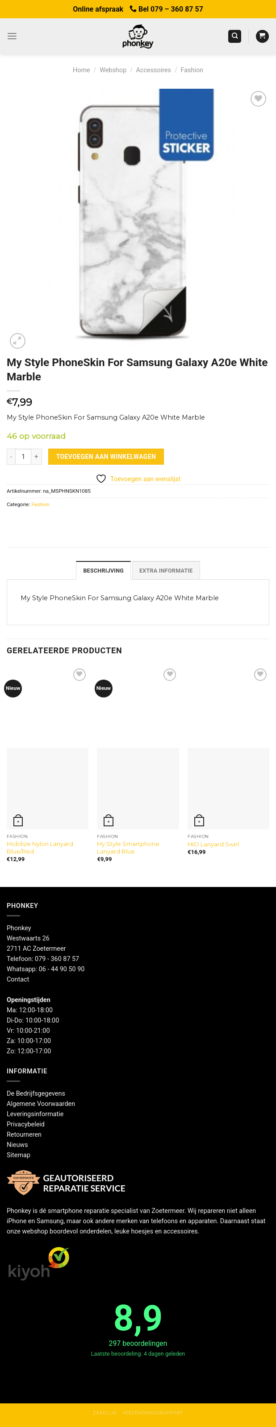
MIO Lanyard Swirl (213, 843)
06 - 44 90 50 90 (62, 968)
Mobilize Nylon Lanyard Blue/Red (40, 847)
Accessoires (153, 70)
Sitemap (18, 1154)
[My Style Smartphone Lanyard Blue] (138, 788)
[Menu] (12, 36)
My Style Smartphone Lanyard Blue (128, 847)
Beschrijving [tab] (105, 570)
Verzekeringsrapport (152, 1412)
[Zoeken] (234, 36)
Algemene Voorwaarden (41, 1103)
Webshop (113, 70)
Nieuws (17, 1144)
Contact (18, 978)
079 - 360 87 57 (57, 958)
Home (81, 70)
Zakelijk (105, 1412)
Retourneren (24, 1134)
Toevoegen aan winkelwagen (106, 456)
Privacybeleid (26, 1123)
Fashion (192, 70)
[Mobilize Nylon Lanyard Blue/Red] (47, 788)
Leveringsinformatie (35, 1113)
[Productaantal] (23, 457)
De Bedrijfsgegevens (36, 1093)
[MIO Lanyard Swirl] (228, 788)
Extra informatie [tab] (164, 570)
